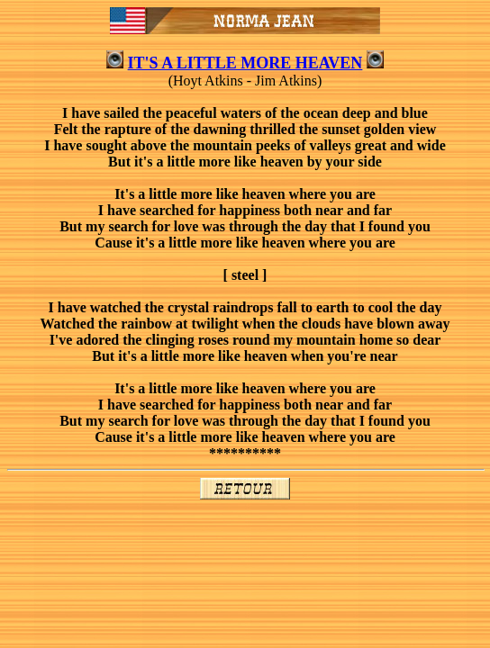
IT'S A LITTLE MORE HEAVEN (245, 63)
